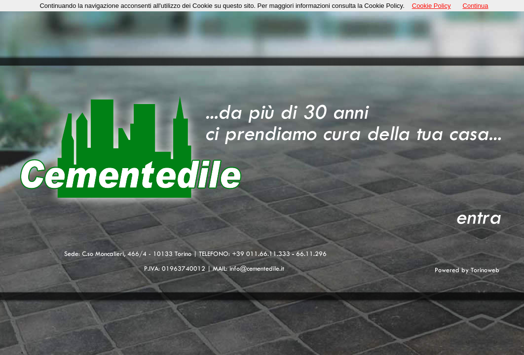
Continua (475, 5)
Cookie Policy (431, 5)
